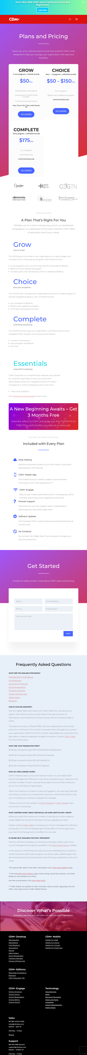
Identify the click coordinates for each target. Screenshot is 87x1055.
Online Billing (14, 982)
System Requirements (53, 988)
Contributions (15, 663)
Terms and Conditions (52, 1054)
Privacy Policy (36, 1054)
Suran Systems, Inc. (22, 1054)
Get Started (26, 114)
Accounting (14, 666)
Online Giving (14, 977)
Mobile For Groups (52, 928)
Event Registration (17, 670)
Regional (13, 683)
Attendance (27, 660)
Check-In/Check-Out (18, 677)
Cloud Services (50, 974)
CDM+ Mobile (62, 786)
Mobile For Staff (51, 923)
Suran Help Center (60, 828)
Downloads (13, 1043)
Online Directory (15, 975)
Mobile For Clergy (52, 925)
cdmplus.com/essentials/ (28, 379)
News (47, 977)
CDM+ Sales (69, 719)
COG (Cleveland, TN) (17, 961)
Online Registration (16, 980)
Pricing (11, 1017)
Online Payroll (14, 985)
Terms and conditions (60, 850)
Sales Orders (14, 680)
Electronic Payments (53, 980)
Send (68, 616)
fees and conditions (26, 856)
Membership (14, 660)
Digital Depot (50, 990)
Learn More (42, 10)
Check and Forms (51, 982)
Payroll (24, 666)
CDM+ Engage (46, 786)
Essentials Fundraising (17, 956)
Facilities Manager (17, 673)
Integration (49, 985)
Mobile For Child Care (54, 931)
